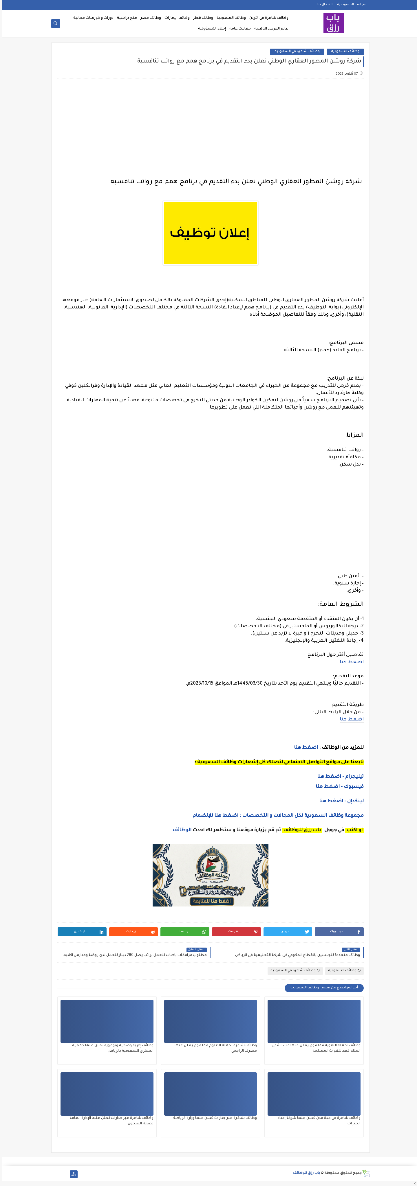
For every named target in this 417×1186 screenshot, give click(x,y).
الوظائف (179, 830)
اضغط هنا (350, 662)
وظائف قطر (201, 18)
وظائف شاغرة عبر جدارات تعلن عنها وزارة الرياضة (213, 1118)
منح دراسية (125, 18)
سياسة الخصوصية (349, 4)
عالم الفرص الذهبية (269, 29)
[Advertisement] (208, 128)
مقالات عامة (238, 29)
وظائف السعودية (229, 18)
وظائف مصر (148, 18)
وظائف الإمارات (175, 18)
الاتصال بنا (323, 4)
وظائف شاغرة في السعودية (295, 52)
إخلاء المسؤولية (210, 29)
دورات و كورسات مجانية (91, 18)
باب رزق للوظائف (304, 1173)
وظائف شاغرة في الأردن (266, 18)
